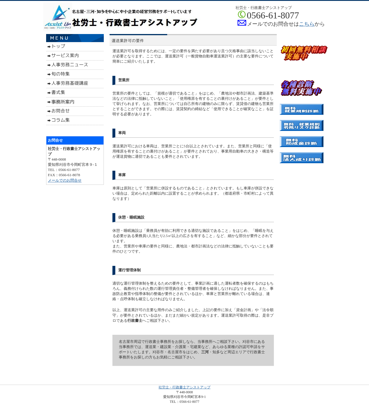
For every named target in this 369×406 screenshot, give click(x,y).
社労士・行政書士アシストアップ (184, 387)
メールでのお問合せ (65, 180)
